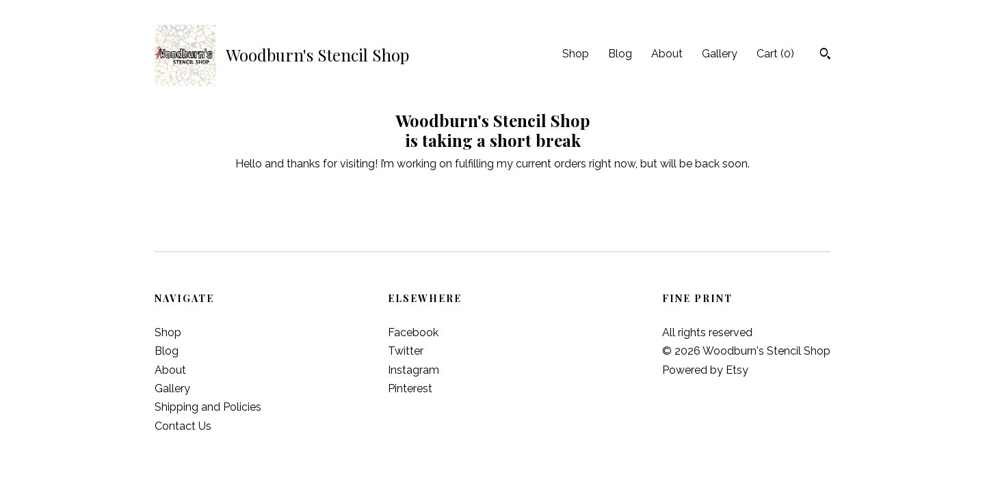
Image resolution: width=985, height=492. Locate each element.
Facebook (413, 332)
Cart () (775, 53)
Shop (575, 53)
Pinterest (410, 388)
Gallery (719, 53)
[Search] (825, 55)
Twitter (405, 350)
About (667, 53)
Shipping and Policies (208, 406)
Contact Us (183, 426)
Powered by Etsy (705, 370)
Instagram (413, 370)
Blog (620, 53)
